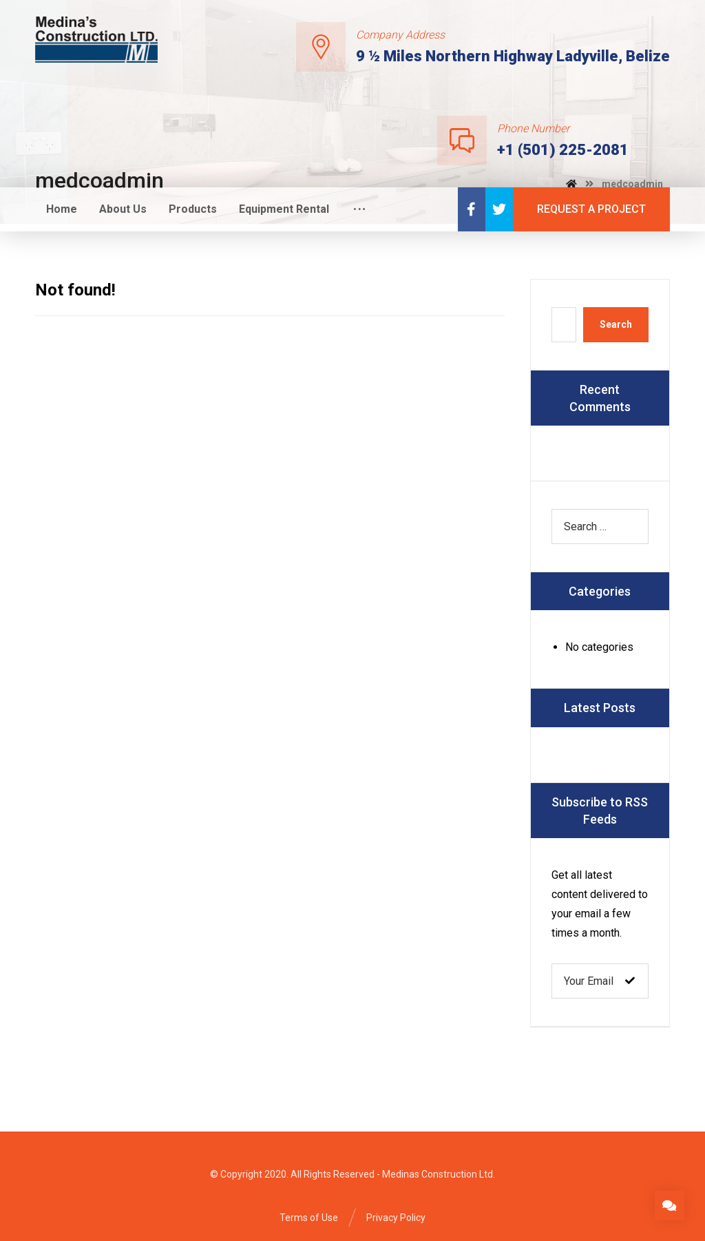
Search (616, 324)
